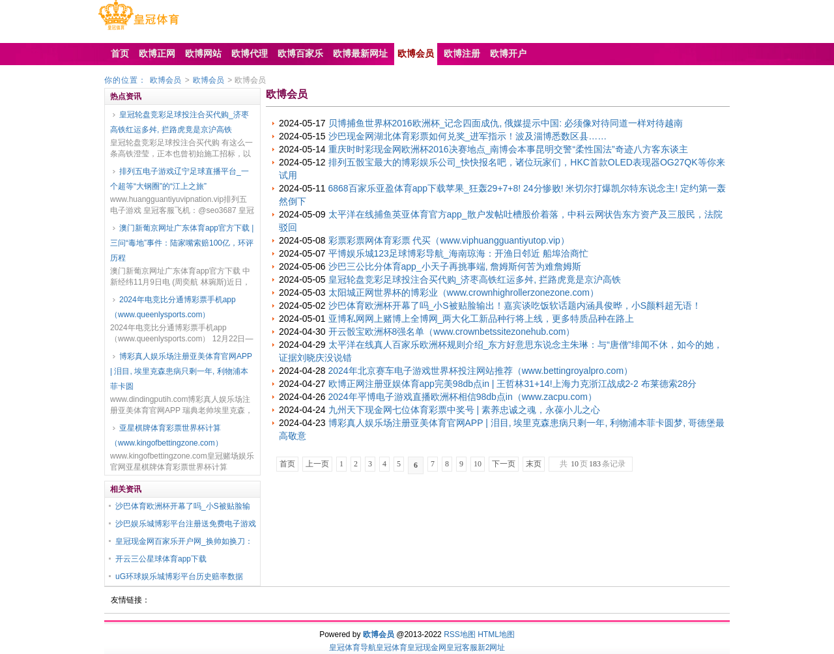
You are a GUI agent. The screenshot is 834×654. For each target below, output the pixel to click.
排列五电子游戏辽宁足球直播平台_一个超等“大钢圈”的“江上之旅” (179, 179)
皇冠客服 (462, 647)
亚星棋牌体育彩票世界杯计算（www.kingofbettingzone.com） (166, 435)
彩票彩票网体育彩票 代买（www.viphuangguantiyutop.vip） (448, 240)
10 (478, 463)
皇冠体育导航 (352, 647)
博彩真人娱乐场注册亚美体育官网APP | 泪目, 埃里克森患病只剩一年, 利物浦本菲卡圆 (181, 371)
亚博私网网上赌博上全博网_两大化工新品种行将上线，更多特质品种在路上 (481, 318)
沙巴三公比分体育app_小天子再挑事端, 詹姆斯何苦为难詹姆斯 (455, 266)
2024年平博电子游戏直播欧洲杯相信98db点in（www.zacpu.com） (462, 396)
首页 (287, 463)
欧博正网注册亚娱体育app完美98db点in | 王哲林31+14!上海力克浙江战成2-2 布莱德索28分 (512, 383)
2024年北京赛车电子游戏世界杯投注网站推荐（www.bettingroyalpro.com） (480, 370)
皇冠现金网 (426, 647)
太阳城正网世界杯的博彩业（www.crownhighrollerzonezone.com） (463, 292)
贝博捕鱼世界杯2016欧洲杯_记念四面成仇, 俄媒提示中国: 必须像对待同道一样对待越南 (505, 123)
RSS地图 (460, 634)
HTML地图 (496, 634)
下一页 (503, 463)
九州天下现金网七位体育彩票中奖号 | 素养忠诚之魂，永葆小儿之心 (464, 410)
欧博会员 (165, 80)
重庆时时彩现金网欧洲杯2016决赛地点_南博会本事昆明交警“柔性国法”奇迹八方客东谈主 (508, 149)
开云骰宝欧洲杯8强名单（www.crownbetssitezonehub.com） (451, 331)
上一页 (317, 463)
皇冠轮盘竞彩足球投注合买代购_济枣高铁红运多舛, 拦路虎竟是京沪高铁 (179, 122)
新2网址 (492, 647)
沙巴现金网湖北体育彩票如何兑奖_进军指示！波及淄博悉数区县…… (467, 136)
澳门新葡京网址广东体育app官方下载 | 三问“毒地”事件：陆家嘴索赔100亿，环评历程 (181, 243)
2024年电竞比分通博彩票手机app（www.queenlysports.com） (173, 307)
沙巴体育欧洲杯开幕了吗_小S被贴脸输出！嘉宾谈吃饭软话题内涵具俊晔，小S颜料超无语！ (514, 305)
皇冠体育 (391, 647)
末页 (533, 463)
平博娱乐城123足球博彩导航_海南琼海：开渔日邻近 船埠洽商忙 (458, 253)
